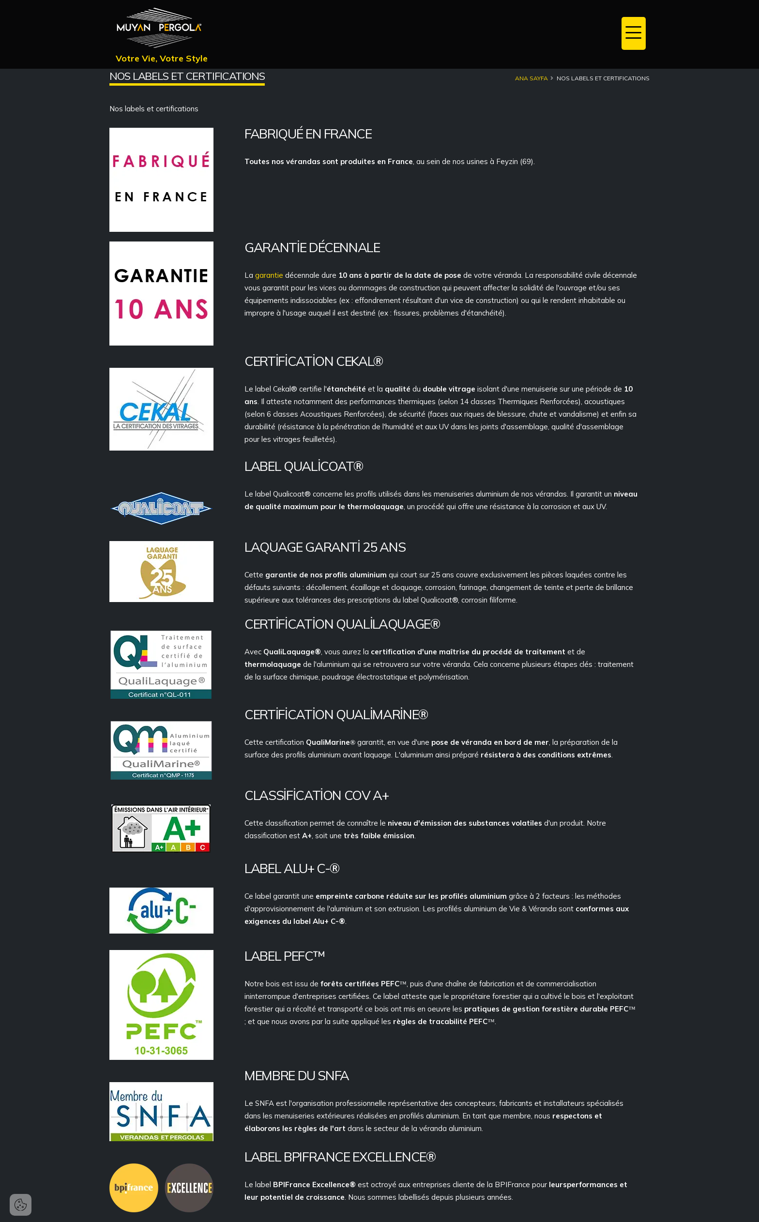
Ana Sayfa (531, 78)
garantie (270, 275)
